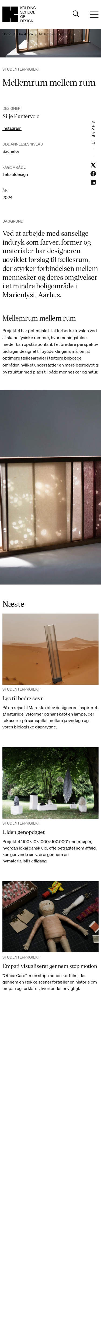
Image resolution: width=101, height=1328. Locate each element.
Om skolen (25, 34)
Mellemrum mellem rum (55, 34)
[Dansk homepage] (19, 14)
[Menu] (94, 14)
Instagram (12, 128)
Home (6, 34)
